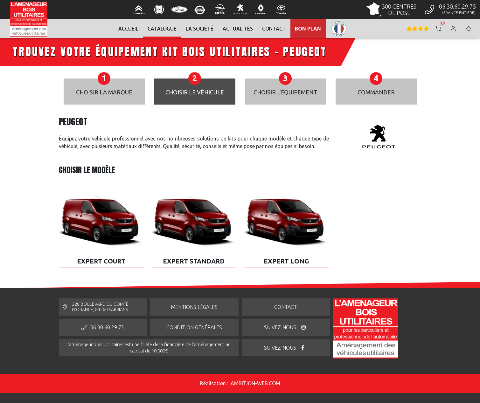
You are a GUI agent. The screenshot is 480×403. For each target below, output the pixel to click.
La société (199, 28)
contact (274, 28)
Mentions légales (194, 307)
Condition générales (194, 327)
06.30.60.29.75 (102, 327)
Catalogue (162, 28)
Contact (285, 307)
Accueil (128, 28)
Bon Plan (308, 28)
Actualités (238, 28)
